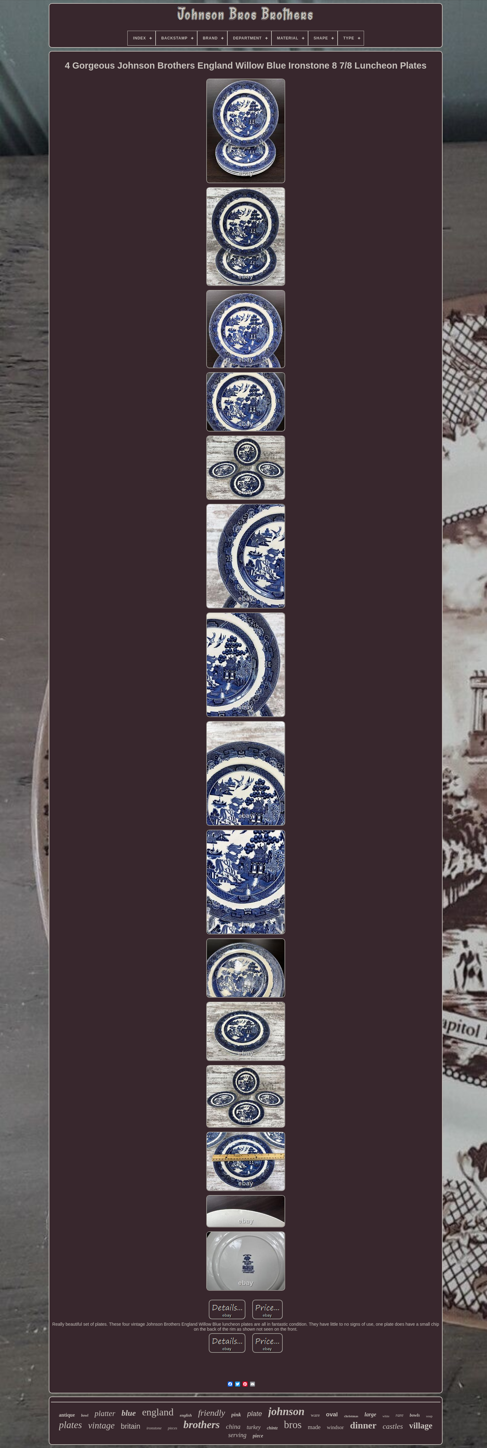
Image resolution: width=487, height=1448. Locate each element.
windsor (335, 1427)
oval (332, 1414)
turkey (254, 1427)
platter (104, 1413)
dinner (363, 1425)
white (385, 1416)
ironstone (154, 1428)
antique (67, 1415)
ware (315, 1415)
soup (429, 1416)
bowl (84, 1415)
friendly (211, 1413)
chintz (272, 1428)
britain (130, 1426)
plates (70, 1424)
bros (293, 1424)
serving (237, 1435)
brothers (201, 1424)
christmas (351, 1416)
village (420, 1425)
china (233, 1426)
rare (399, 1415)
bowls (415, 1415)
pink (236, 1415)
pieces (172, 1428)
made (314, 1427)
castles (393, 1426)
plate (254, 1414)
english (186, 1415)
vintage (101, 1425)
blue (128, 1413)
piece (258, 1435)
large (370, 1414)
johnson (286, 1411)
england (157, 1412)
